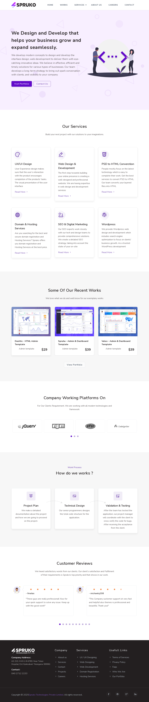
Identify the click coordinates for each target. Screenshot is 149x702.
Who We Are (117, 671)
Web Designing (85, 662)
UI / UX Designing (86, 657)
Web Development (87, 666)
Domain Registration (87, 671)
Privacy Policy (117, 662)
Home (50, 5)
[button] (71, 436)
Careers (113, 5)
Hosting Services (86, 676)
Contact (129, 5)
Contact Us (42, 83)
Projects (60, 671)
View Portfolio (74, 364)
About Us (96, 5)
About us (61, 657)
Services (79, 5)
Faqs (113, 666)
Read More (21, 191)
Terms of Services (119, 657)
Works (64, 5)
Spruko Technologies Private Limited (46, 694)
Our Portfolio (117, 676)
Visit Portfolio (21, 83)
